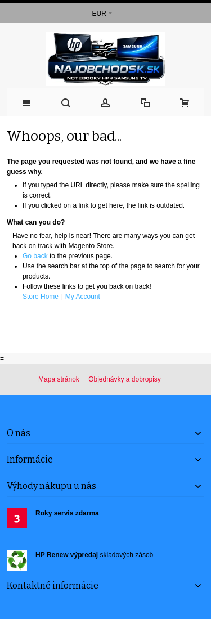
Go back (35, 256)
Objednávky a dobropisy (124, 379)
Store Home (41, 296)
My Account (82, 296)
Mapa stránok (58, 379)
